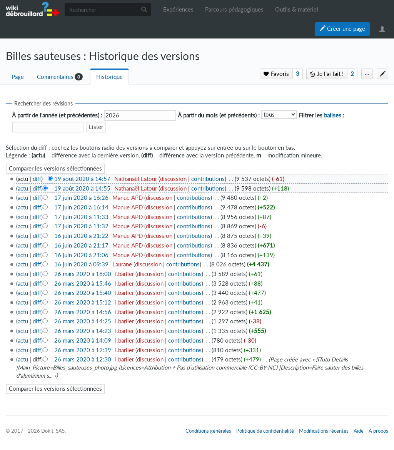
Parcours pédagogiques (234, 9)
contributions (208, 179)
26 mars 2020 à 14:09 (82, 340)
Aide (359, 431)
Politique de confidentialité (265, 431)
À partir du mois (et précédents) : (219, 115)
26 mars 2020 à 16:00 (82, 274)
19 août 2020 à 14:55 (82, 188)
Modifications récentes (324, 431)
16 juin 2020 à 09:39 (81, 264)
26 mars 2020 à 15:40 (82, 292)
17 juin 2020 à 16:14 (81, 207)
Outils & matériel (296, 9)
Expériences (178, 9)
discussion (173, 179)
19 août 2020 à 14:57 (82, 179)
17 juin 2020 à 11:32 (81, 226)
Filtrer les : (321, 115)
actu (23, 188)
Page (18, 77)
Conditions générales (208, 431)
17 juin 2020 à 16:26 (81, 197)
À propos (378, 431)
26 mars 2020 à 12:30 (82, 359)
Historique (109, 77)
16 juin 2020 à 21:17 (81, 245)
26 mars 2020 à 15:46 (82, 283)
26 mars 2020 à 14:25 (82, 321)
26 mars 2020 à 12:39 (82, 350)
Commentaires (55, 77)
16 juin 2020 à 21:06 (81, 255)
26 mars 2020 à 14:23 (82, 331)
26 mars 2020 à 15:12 (82, 302)
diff (37, 179)
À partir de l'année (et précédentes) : (57, 115)
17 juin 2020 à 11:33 (81, 217)
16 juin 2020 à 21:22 (81, 236)
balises (332, 115)
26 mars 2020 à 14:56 (82, 312)
